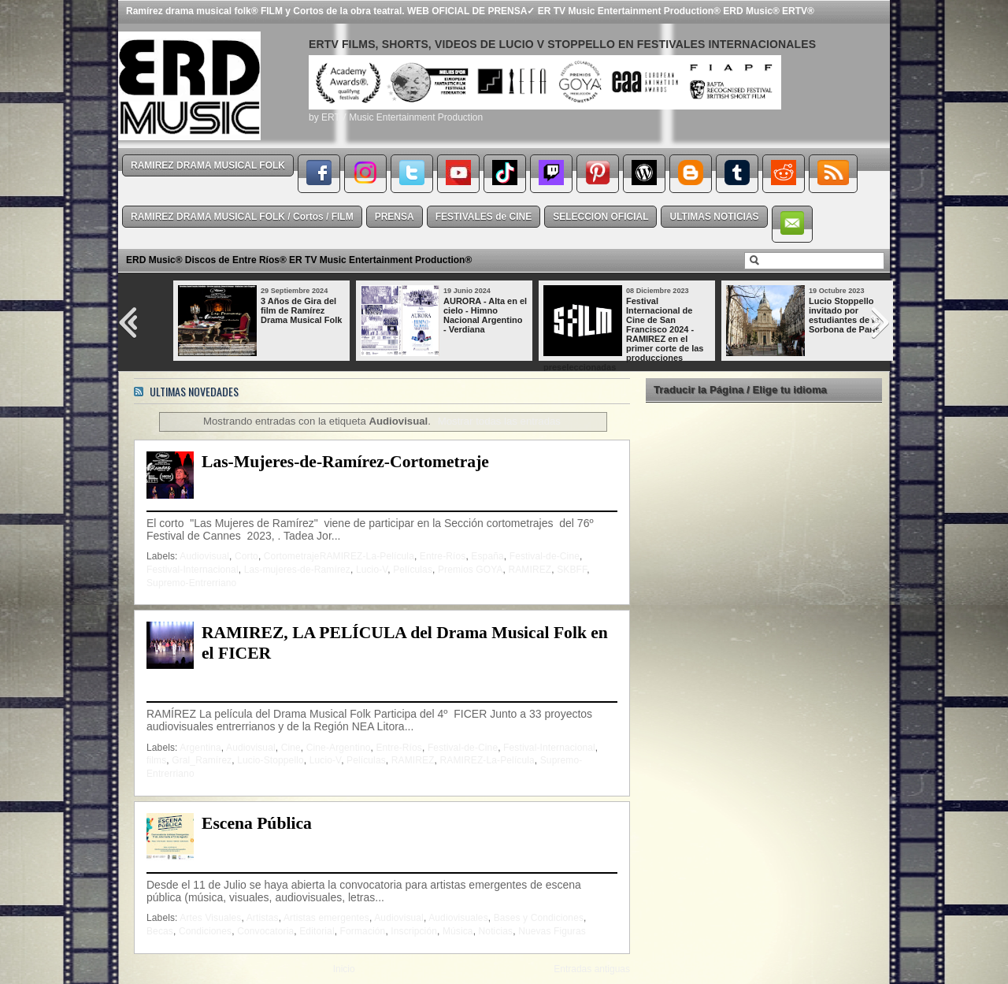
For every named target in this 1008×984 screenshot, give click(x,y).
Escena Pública (257, 823)
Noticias (496, 931)
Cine (291, 747)
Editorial (316, 931)
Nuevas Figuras (552, 931)
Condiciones (205, 931)
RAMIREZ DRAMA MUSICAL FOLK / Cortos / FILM (242, 216)
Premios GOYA (470, 569)
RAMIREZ (529, 569)
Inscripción (414, 931)
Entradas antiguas (592, 969)
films (156, 760)
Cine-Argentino (338, 747)
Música (458, 931)
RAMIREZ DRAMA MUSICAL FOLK (208, 165)
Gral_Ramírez (202, 760)
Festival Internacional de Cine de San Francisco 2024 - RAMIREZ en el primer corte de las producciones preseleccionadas (623, 334)
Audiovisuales (458, 917)
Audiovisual (204, 556)
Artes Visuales (210, 917)
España (487, 556)
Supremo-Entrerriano (191, 583)
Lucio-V (371, 569)
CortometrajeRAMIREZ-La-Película (339, 556)
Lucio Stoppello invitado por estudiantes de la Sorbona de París (844, 315)
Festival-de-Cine (545, 556)
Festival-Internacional (192, 569)
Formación (363, 931)
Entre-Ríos (443, 556)
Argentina (200, 747)
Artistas (262, 917)
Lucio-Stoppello (270, 760)
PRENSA (394, 216)
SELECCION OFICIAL (600, 216)
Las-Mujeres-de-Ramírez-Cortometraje (345, 461)
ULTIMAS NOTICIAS (713, 216)
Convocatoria (265, 931)
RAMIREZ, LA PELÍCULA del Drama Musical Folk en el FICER (405, 643)
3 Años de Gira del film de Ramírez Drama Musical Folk (301, 310)
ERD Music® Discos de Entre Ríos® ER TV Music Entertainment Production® (299, 259)
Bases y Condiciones (539, 917)
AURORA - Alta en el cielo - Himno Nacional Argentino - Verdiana (485, 315)
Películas (412, 569)
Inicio (344, 969)
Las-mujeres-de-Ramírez (297, 569)
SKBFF (572, 569)
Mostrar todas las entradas (499, 421)
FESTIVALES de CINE (483, 216)
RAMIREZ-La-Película (487, 760)
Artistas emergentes (326, 917)
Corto (246, 556)
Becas (159, 931)
